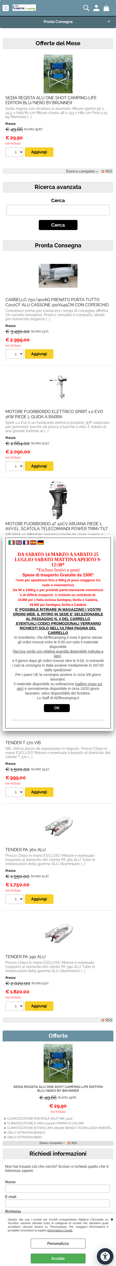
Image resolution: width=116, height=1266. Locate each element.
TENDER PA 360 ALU (25, 756)
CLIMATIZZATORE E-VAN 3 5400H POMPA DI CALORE (45, 1030)
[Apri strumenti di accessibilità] (105, 1256)
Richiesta (13, 1119)
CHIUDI (112, 1219)
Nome (10, 1089)
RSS (108, 927)
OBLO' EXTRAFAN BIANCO (26, 1040)
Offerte (58, 943)
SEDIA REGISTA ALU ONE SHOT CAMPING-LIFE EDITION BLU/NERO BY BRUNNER (58, 996)
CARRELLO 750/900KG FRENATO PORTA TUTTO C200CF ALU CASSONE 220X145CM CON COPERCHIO (57, 209)
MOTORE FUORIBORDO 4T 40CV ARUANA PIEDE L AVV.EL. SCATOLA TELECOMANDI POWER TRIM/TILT (56, 433)
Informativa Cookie (59, 1230)
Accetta (58, 1258)
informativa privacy (71, 1164)
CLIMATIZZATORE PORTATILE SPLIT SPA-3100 (39, 1026)
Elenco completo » (52, 1050)
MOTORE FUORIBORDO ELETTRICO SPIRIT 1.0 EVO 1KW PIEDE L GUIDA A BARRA (54, 321)
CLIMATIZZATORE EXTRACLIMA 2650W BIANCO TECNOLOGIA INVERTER (60, 1035)
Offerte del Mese (58, 43)
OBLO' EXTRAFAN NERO (24, 1044)
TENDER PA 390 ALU (25, 863)
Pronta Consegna (58, 22)
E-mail (10, 1104)
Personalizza (58, 1243)
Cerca (58, 108)
